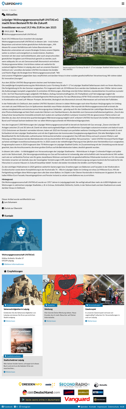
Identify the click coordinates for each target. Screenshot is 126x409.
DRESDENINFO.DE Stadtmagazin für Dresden (30, 384)
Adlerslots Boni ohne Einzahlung (83, 392)
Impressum (102, 406)
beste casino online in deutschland (40, 399)
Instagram (26, 406)
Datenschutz (113, 406)
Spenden (84, 406)
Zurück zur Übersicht (13, 208)
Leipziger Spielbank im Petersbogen (41, 392)
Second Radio (74, 385)
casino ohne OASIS (77, 399)
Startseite (12, 3)
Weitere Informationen (14, 264)
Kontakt (92, 406)
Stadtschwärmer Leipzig (14, 360)
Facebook (8, 406)
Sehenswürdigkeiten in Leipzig (16, 309)
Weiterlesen (10, 321)
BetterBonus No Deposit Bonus (98, 392)
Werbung (48, 309)
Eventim (51, 385)
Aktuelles (13, 10)
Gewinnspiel (90, 309)
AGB (122, 406)
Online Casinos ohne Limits (99, 399)
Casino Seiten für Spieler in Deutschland (100, 385)
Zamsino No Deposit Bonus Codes (68, 392)
